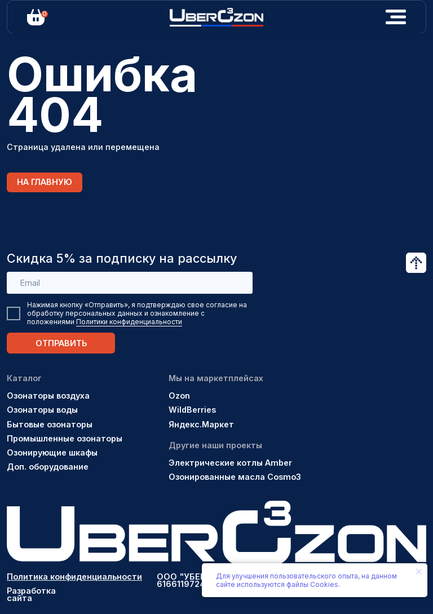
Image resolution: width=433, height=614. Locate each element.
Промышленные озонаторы (64, 438)
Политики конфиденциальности (129, 321)
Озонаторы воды (42, 409)
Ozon (179, 395)
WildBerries (192, 409)
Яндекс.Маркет (201, 424)
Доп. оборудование (48, 466)
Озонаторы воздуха (48, 395)
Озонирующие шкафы (52, 452)
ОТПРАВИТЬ (61, 343)
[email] (130, 283)
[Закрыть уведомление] (419, 571)
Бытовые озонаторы (49, 424)
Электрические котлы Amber (230, 462)
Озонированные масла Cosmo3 (235, 477)
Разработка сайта (31, 594)
